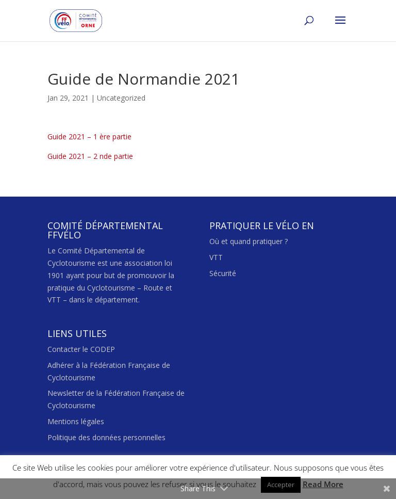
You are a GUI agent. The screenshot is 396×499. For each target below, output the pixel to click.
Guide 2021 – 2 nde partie (90, 156)
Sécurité (222, 273)
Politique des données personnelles (106, 437)
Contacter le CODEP (81, 349)
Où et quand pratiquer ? (248, 241)
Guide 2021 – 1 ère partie (89, 136)
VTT (216, 257)
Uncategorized (121, 98)
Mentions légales (75, 421)
